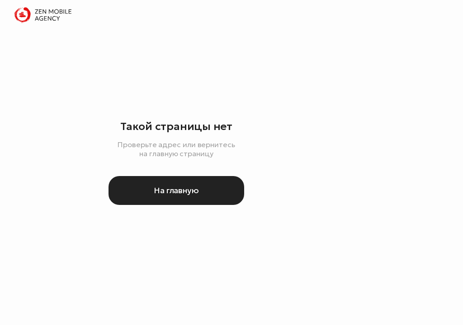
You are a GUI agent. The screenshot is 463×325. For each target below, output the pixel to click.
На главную (176, 190)
